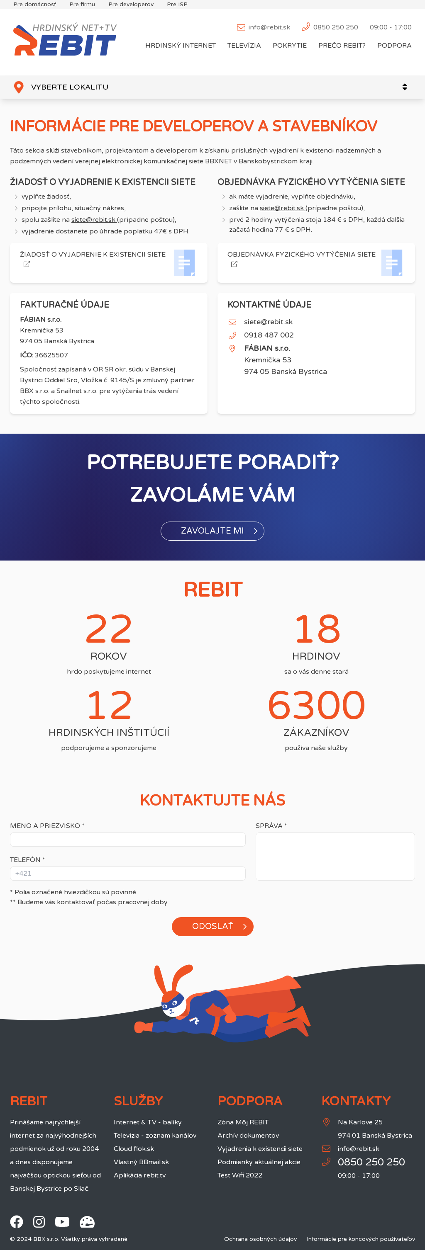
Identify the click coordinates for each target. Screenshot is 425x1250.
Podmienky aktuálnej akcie (258, 1162)
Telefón (27, 860)
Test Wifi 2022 (239, 1175)
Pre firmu (82, 4)
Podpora (394, 45)
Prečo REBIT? (342, 45)
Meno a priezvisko (47, 826)
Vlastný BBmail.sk (141, 1162)
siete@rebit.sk (94, 220)
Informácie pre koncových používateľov (361, 1239)
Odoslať (219, 927)
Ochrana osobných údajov (260, 1239)
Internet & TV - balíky (148, 1122)
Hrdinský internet (180, 45)
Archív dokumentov (248, 1135)
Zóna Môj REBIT (243, 1122)
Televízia (244, 45)
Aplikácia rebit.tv (140, 1175)
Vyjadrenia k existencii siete (260, 1149)
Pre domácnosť (34, 4)
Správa (271, 826)
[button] (212, 531)
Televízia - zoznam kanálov (155, 1135)
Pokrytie (290, 45)
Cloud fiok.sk (134, 1149)
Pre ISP (177, 4)
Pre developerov (131, 4)
